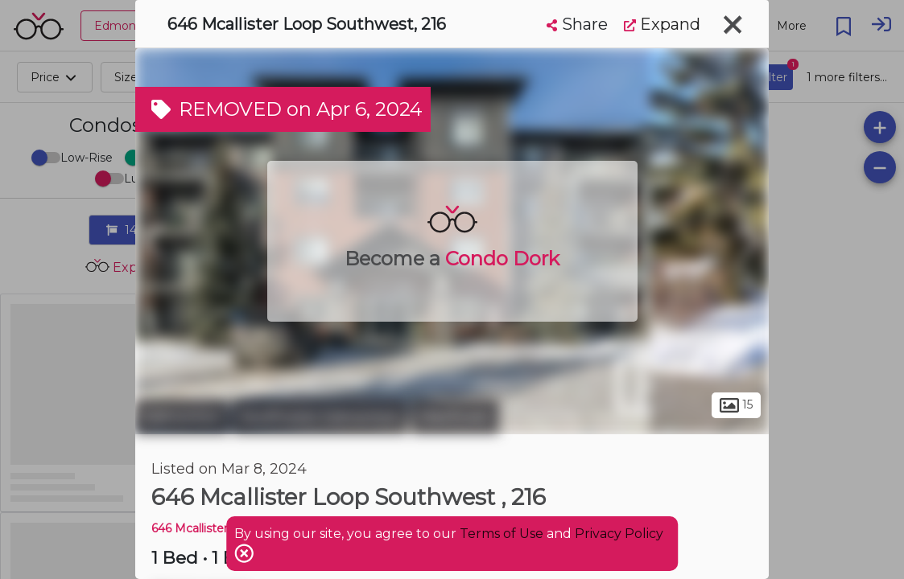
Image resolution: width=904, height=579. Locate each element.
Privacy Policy (619, 533)
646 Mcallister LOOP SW (220, 528)
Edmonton (182, 416)
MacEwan (455, 416)
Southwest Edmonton (320, 416)
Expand (662, 24)
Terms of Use (501, 533)
